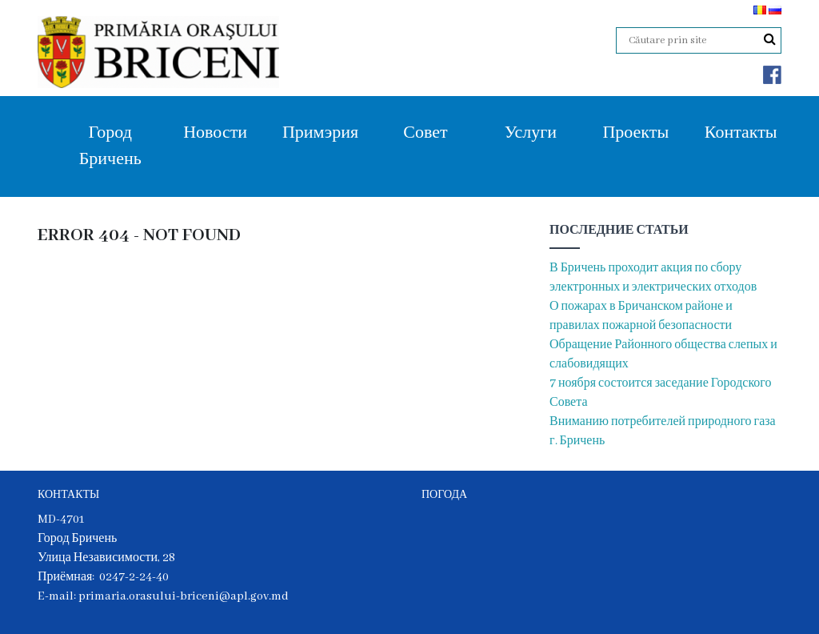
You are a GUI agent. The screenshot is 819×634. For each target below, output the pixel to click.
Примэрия (320, 133)
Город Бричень (110, 146)
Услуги (531, 133)
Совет (425, 133)
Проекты (635, 133)
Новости (215, 133)
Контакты (741, 133)
